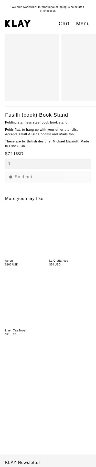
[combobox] (48, 164)
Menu (83, 23)
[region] (50, 67)
